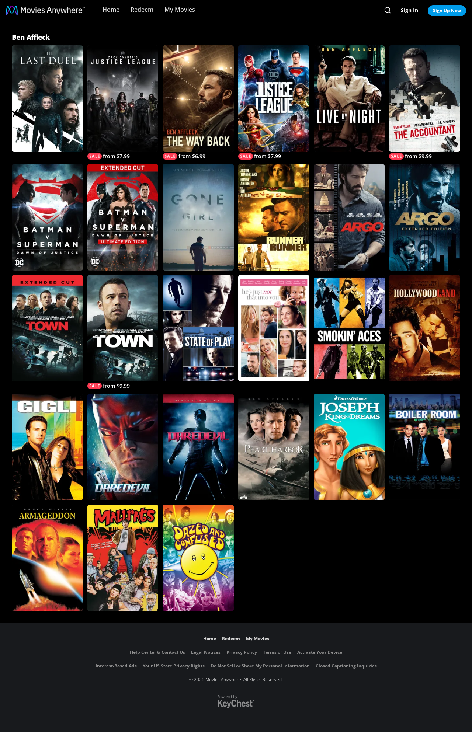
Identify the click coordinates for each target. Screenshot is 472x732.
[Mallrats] (123, 558)
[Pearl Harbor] (273, 447)
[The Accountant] (424, 102)
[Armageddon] (47, 558)
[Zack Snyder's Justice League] (123, 102)
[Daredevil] (123, 447)
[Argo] (349, 217)
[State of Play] (198, 328)
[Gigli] (47, 447)
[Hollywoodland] (424, 328)
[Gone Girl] (198, 217)
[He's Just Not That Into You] (273, 328)
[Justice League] (273, 102)
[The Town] (123, 332)
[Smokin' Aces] (349, 328)
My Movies (179, 10)
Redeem (142, 10)
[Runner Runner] (273, 217)
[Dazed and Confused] (198, 558)
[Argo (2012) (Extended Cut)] (424, 217)
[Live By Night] (349, 98)
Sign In (409, 10)
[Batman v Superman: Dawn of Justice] (47, 217)
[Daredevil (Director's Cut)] (198, 447)
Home (111, 10)
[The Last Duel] (47, 98)
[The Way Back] (198, 102)
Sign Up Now (447, 10)
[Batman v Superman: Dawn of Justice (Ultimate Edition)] (123, 217)
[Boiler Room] (424, 447)
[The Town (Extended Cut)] (47, 328)
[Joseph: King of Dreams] (349, 447)
